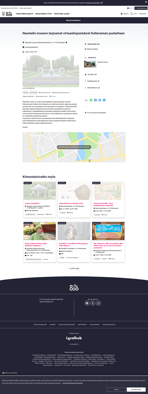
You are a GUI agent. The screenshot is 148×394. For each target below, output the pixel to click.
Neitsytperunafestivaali (79, 365)
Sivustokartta (95, 324)
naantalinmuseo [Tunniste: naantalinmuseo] (42, 96)
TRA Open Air (61, 357)
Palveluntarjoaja (109, 324)
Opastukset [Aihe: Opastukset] (33, 92)
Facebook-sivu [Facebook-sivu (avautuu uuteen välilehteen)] (91, 81)
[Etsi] (134, 13)
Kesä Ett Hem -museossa (95, 365)
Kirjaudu (143, 14)
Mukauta (116, 389)
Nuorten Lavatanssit (101, 363)
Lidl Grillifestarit (95, 355)
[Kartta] (125, 13)
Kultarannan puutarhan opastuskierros (80, 363)
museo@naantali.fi (31, 47)
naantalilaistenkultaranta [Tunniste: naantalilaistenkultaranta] (61, 92)
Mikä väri (49, 363)
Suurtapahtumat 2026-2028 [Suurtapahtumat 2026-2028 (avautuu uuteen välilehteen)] (9, 8)
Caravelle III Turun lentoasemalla (79, 361)
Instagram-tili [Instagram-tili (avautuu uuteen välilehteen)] (91, 88)
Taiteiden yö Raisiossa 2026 (75, 357)
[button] (105, 112)
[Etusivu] (7, 13)
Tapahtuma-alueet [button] (62, 14)
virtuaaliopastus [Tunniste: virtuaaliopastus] (45, 92)
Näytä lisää (75, 268)
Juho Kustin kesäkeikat (61, 361)
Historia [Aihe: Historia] (25, 92)
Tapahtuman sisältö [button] (24, 14)
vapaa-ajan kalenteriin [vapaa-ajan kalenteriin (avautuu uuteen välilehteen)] (92, 3)
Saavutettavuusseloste (67, 324)
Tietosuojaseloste (40, 324)
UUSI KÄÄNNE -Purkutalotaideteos (44, 357)
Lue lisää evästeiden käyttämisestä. (72, 383)
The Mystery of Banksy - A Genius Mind (43, 355)
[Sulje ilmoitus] (146, 2)
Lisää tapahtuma (142, 8)
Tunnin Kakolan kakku (60, 363)
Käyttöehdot (82, 324)
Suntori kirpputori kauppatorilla (61, 359)
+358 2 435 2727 (31, 52)
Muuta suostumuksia (11, 373)
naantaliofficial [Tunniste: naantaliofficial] (28, 96)
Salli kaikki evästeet (136, 389)
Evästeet (53, 324)
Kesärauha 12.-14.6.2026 (62, 365)
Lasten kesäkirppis (108, 355)
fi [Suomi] (130, 8)
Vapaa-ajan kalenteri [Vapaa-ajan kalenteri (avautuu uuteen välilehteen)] (25, 8)
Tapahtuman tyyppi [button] (43, 14)
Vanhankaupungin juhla (64, 355)
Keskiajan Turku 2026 (45, 361)
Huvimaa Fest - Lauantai (81, 355)
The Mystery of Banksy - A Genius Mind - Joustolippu (88, 359)
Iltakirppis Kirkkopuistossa (94, 357)
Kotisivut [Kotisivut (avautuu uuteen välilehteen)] (89, 74)
